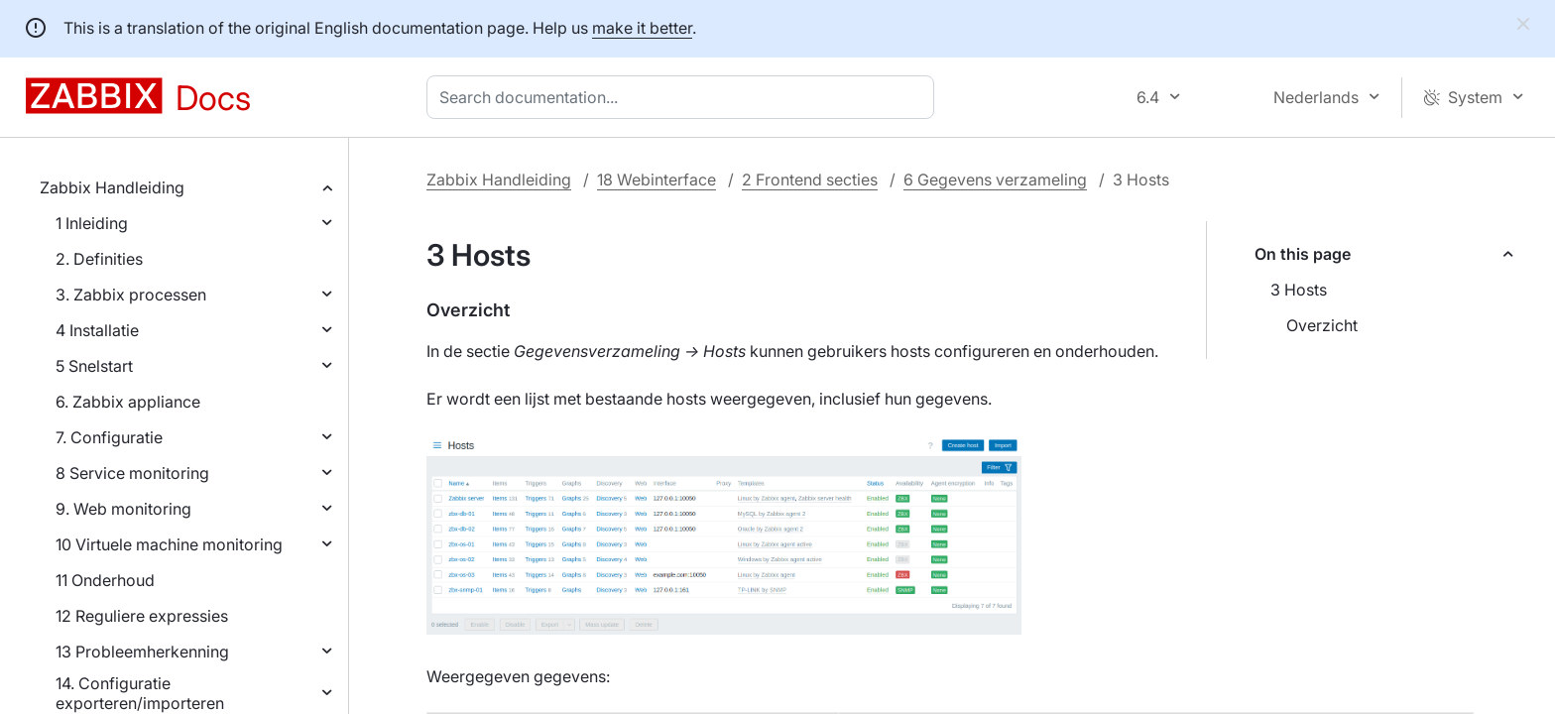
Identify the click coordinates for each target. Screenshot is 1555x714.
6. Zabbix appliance (128, 402)
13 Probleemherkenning (142, 651)
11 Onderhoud (105, 580)
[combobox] (684, 97)
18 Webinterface (656, 179)
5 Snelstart (94, 366)
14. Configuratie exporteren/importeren (140, 693)
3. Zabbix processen (131, 294)
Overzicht (1322, 325)
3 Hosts (1298, 289)
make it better (642, 28)
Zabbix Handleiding (112, 187)
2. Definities (99, 259)
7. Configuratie (109, 437)
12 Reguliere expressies (142, 616)
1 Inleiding (92, 223)
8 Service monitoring (132, 473)
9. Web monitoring (123, 509)
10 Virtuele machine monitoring (169, 544)
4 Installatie (97, 330)
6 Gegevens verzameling (995, 179)
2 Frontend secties (810, 179)
